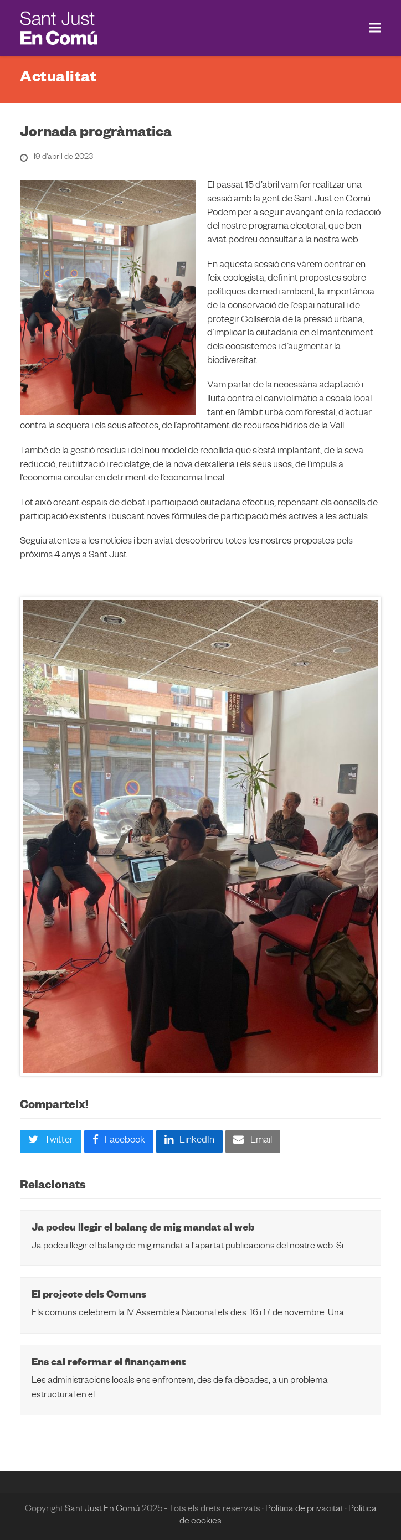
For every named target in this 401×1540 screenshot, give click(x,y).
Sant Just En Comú (102, 1510)
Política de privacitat (304, 1510)
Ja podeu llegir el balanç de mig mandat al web (143, 1229)
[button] (375, 28)
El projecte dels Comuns (89, 1296)
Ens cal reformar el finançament (109, 1364)
